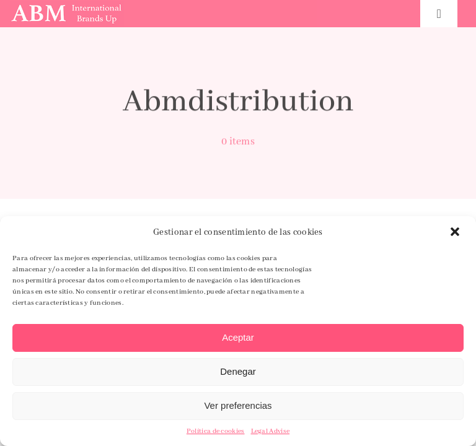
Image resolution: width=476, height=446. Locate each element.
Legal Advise (270, 431)
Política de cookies (216, 431)
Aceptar (238, 337)
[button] (456, 232)
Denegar (238, 371)
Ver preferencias (237, 405)
